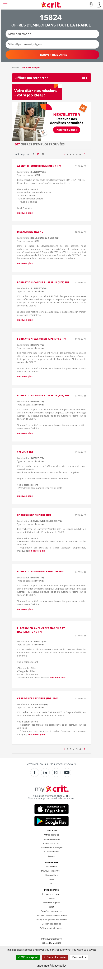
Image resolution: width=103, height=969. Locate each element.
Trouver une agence (51, 894)
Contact (51, 856)
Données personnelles (51, 911)
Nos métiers (51, 866)
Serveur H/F (25, 452)
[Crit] (45, 772)
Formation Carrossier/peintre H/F (41, 338)
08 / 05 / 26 (80, 232)
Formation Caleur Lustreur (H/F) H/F (43, 282)
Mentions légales (51, 902)
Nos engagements (51, 839)
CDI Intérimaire (51, 851)
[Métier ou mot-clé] (52, 34)
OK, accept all (28, 957)
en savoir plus (25, 212)
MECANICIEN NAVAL (30, 231)
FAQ (51, 883)
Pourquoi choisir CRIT (51, 871)
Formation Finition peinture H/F (40, 571)
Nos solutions (51, 875)
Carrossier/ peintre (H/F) (35, 514)
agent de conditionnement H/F (39, 165)
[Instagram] (56, 772)
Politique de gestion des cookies (51, 919)
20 (43, 154)
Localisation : (31, 171)
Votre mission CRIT (51, 843)
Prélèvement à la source (51, 928)
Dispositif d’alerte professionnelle (51, 915)
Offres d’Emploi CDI (51, 943)
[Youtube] (67, 772)
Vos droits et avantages (51, 847)
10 (38, 154)
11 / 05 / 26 (80, 166)
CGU (51, 907)
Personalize (79, 957)
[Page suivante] (85, 153)
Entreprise (51, 862)
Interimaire (51, 889)
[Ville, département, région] (52, 44)
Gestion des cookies (51, 924)
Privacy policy (58, 965)
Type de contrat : (28, 175)
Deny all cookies (55, 957)
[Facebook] (34, 772)
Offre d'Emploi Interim (51, 939)
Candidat (51, 830)
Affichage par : (22, 154)
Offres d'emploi (51, 835)
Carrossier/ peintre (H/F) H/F (37, 698)
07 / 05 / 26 (80, 282)
